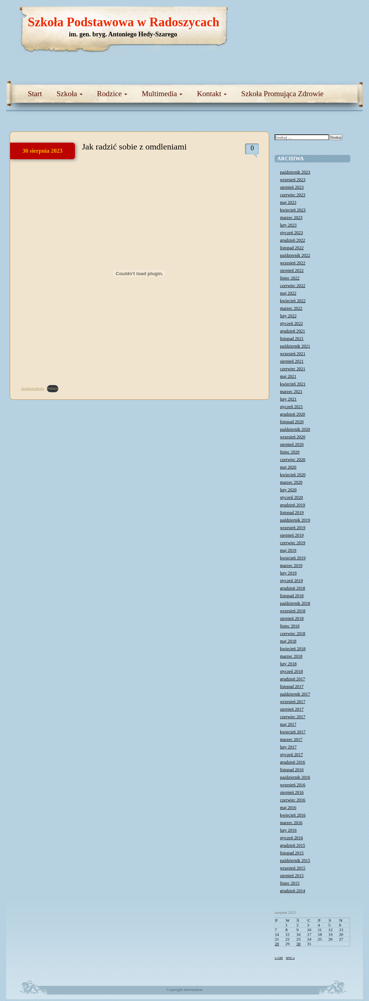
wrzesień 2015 (292, 868)
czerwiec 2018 (292, 633)
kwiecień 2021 (293, 383)
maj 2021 (288, 376)
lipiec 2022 (289, 278)
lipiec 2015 (289, 883)
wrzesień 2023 (292, 179)
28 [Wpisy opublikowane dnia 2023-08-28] (277, 944)
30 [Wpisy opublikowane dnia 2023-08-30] (299, 944)
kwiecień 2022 (293, 300)
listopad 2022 (292, 247)
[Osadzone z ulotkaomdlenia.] (139, 273)
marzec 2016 (291, 822)
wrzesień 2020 (292, 436)
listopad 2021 (292, 338)
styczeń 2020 (291, 497)
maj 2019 (288, 550)
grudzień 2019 (292, 505)
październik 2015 (295, 860)
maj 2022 (288, 293)
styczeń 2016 (291, 837)
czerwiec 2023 (292, 194)
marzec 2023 (291, 217)
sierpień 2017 (292, 709)
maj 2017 (288, 724)
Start (35, 93)
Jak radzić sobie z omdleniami (134, 146)
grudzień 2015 (292, 845)
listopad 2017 (292, 686)
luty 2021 (288, 399)
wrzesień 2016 (292, 784)
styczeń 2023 (291, 232)
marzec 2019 (291, 565)
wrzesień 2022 (292, 262)
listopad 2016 (292, 769)
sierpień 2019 (292, 535)
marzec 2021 (291, 391)
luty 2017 (288, 747)
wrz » (290, 957)
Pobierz (52, 388)
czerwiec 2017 (292, 716)
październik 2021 (295, 346)
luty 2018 (288, 663)
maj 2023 (288, 202)
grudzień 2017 (292, 679)
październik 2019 (295, 520)
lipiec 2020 (289, 452)
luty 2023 (288, 225)
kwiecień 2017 (293, 731)
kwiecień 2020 (293, 474)
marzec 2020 (291, 482)
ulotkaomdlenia (32, 388)
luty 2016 (288, 830)
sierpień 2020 (292, 444)
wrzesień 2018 (292, 610)
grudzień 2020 (292, 414)
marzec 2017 (291, 739)
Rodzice (112, 93)
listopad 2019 (292, 512)
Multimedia (162, 93)
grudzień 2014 (292, 890)
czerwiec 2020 (292, 459)
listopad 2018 (292, 595)
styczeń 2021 (291, 406)
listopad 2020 (292, 421)
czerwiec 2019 (292, 542)
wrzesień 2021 (292, 353)
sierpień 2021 (292, 361)
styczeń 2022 (291, 323)
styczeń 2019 (291, 580)
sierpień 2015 (292, 875)
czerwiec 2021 (292, 368)
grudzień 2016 (292, 762)
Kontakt (212, 93)
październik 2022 (295, 255)
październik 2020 (295, 429)
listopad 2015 (292, 852)
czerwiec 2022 (292, 285)
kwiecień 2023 (293, 210)
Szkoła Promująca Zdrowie (282, 93)
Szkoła (70, 93)
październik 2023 (295, 172)
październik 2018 (295, 603)
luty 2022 (288, 315)
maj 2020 (288, 467)
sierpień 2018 (292, 618)
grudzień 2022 (292, 240)
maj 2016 (288, 807)
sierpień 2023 (292, 187)
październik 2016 (295, 777)
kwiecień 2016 (293, 815)
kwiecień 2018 (293, 648)
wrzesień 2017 (292, 701)
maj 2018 (288, 641)
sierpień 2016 (292, 792)
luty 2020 (288, 489)
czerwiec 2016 (292, 800)
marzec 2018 (291, 656)
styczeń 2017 (291, 754)
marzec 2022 (291, 308)
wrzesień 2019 (292, 527)
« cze (279, 957)
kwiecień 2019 (293, 557)
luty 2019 (288, 573)
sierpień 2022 (292, 270)
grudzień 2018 (292, 588)
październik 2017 (295, 694)
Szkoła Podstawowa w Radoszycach (123, 22)
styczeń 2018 (291, 671)
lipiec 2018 (289, 626)
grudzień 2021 (292, 331)
